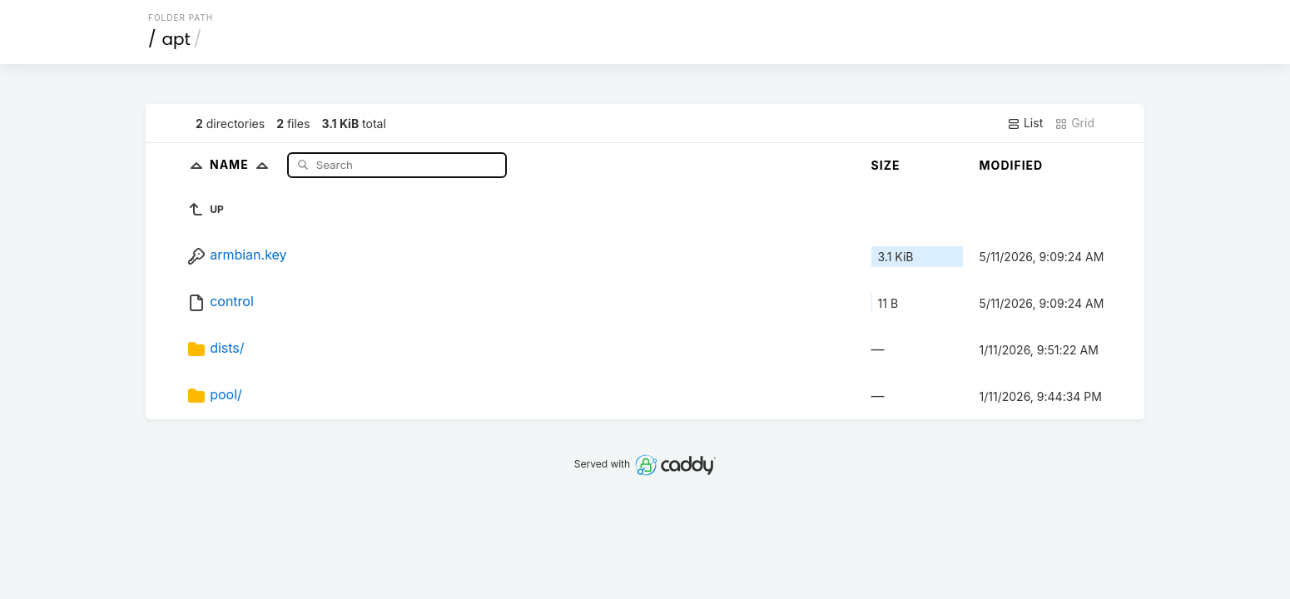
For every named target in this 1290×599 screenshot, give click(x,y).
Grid (1074, 123)
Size (886, 165)
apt (176, 39)
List (1025, 123)
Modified (1012, 165)
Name (242, 164)
